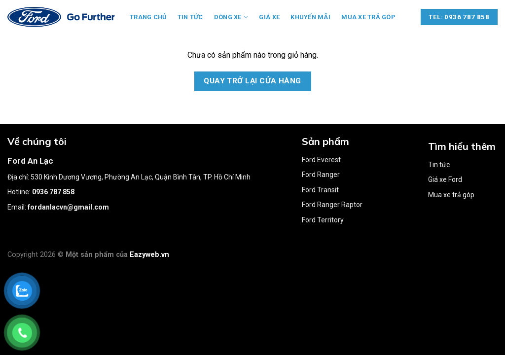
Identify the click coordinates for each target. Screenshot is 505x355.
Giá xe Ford (445, 179)
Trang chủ (148, 17)
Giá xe (269, 17)
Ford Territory (323, 220)
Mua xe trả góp (368, 17)
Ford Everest (321, 160)
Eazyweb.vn (149, 254)
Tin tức (190, 17)
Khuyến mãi (310, 17)
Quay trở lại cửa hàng (252, 80)
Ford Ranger (321, 174)
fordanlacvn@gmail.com (68, 207)
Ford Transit (320, 190)
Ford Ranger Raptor (332, 205)
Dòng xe (231, 17)
